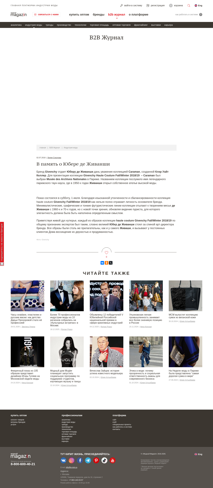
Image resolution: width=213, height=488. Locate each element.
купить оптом (79, 14)
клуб (114, 422)
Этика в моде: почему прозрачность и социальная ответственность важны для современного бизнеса (144, 374)
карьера (168, 25)
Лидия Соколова (54, 158)
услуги (13, 424)
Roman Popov (66, 329)
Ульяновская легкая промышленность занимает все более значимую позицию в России (145, 318)
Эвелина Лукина (28, 327)
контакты (116, 429)
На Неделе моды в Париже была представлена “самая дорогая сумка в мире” (184, 373)
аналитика (16, 25)
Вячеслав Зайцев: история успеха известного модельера (106, 372)
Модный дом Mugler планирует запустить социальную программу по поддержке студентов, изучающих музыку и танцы (65, 376)
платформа (119, 415)
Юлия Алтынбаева (187, 321)
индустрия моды (33, 25)
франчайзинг (141, 25)
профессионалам (72, 415)
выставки (156, 25)
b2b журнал (116, 14)
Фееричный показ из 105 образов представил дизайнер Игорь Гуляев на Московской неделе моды (25, 374)
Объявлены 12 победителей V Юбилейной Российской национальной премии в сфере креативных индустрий (106, 318)
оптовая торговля (121, 25)
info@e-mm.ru (71, 467)
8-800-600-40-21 (23, 464)
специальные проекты (122, 424)
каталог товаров (17, 420)
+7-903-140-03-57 (76, 480)
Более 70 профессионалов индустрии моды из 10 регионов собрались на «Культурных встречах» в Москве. (65, 320)
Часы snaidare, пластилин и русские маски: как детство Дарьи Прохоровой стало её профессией (26, 318)
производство (64, 25)
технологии (80, 25)
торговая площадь (99, 25)
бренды (98, 14)
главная (42, 148)
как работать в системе (122, 427)
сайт (114, 420)
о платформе (138, 14)
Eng (200, 5)
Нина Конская (146, 327)
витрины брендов (18, 422)
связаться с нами (48, 14)
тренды (49, 25)
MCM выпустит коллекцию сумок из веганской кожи (183, 316)
